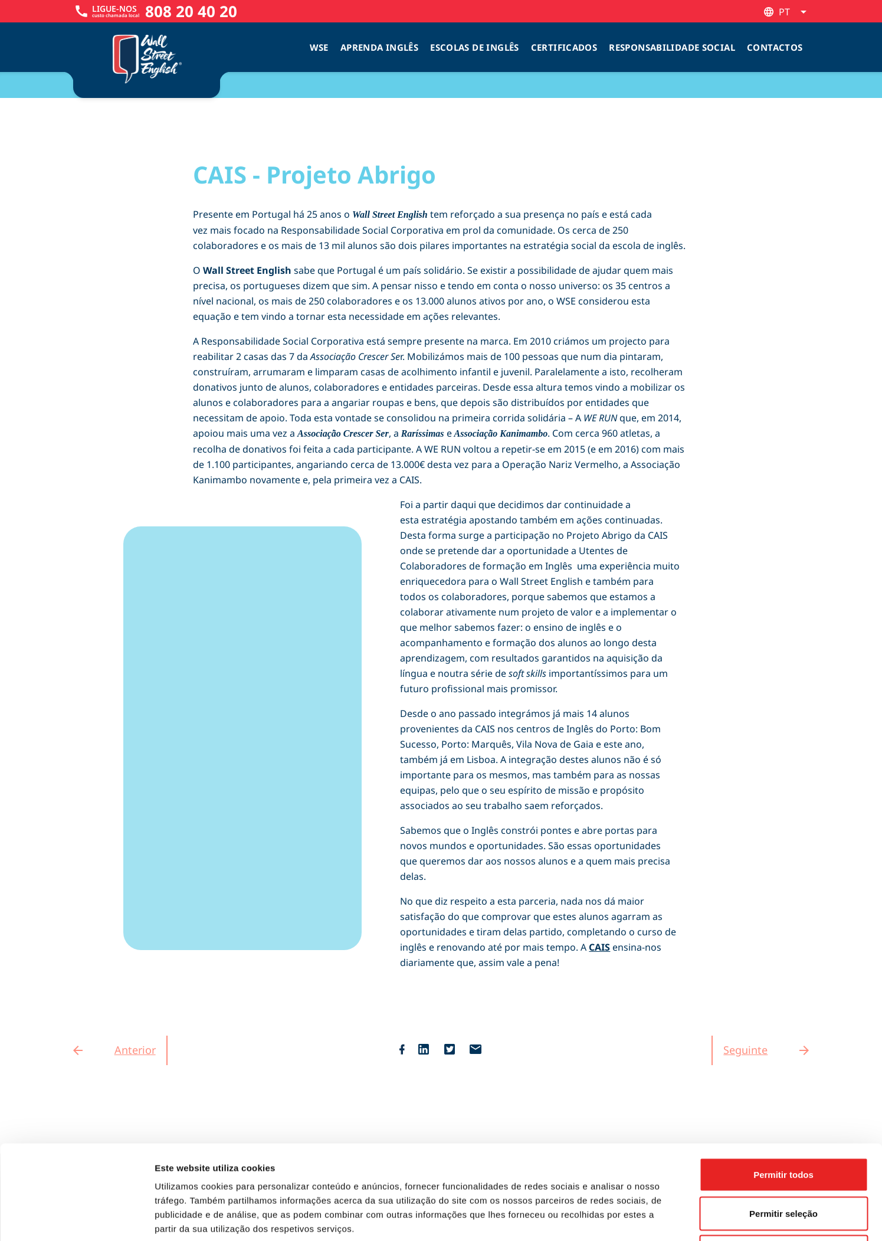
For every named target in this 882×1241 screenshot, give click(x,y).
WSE (319, 47)
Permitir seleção (783, 1125)
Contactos (774, 47)
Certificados (564, 47)
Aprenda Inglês (379, 47)
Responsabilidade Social (672, 47)
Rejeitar (783, 1163)
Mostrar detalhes (648, 1218)
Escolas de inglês (474, 47)
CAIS (599, 947)
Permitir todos (783, 1086)
